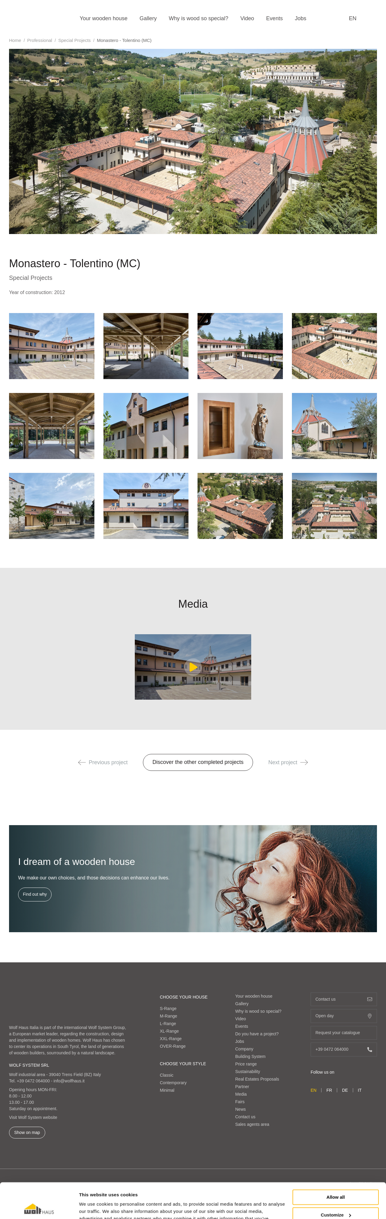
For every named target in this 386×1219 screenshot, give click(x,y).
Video (247, 18)
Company (244, 1048)
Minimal (167, 1090)
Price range (246, 1064)
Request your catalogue (343, 1032)
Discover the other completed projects (197, 762)
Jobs (300, 18)
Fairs (240, 1101)
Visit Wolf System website (33, 1117)
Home (15, 40)
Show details (93, 1207)
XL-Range (169, 1031)
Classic (166, 1075)
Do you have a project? (257, 1033)
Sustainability (247, 1071)
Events (274, 18)
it (360, 1090)
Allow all (336, 1161)
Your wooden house (103, 18)
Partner (242, 1086)
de (345, 1090)
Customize (336, 1179)
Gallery (148, 18)
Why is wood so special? (198, 18)
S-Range (168, 1008)
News (240, 1109)
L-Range (168, 1023)
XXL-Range (171, 1038)
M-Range (168, 1016)
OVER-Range (173, 1046)
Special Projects (74, 40)
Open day (343, 1015)
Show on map (27, 1132)
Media (241, 1094)
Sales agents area (252, 1124)
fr (329, 1090)
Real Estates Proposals (257, 1079)
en (352, 18)
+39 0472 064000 (33, 1080)
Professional (39, 40)
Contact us (245, 1116)
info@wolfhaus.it (69, 1080)
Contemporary (173, 1082)
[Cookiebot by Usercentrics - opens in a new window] (39, 1207)
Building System (250, 1056)
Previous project (103, 762)
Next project (288, 762)
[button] (82, 762)
